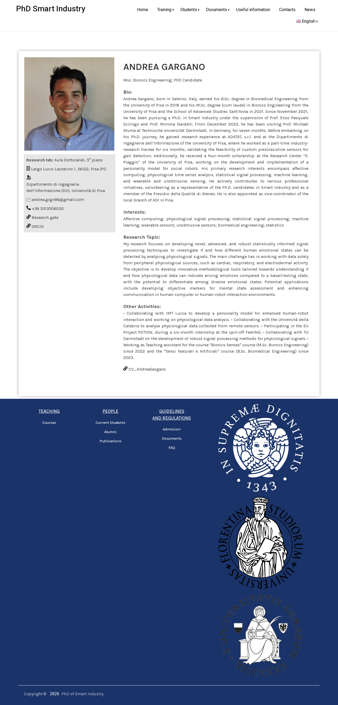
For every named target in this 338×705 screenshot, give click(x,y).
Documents (216, 9)
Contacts (287, 9)
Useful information (253, 9)
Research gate (45, 217)
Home (142, 9)
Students (188, 9)
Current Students (110, 422)
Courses (49, 422)
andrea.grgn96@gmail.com (58, 199)
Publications (110, 441)
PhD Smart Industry (50, 8)
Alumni (110, 432)
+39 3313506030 (48, 208)
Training (164, 9)
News (309, 9)
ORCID (38, 226)
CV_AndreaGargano (147, 369)
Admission (172, 429)
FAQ (171, 447)
